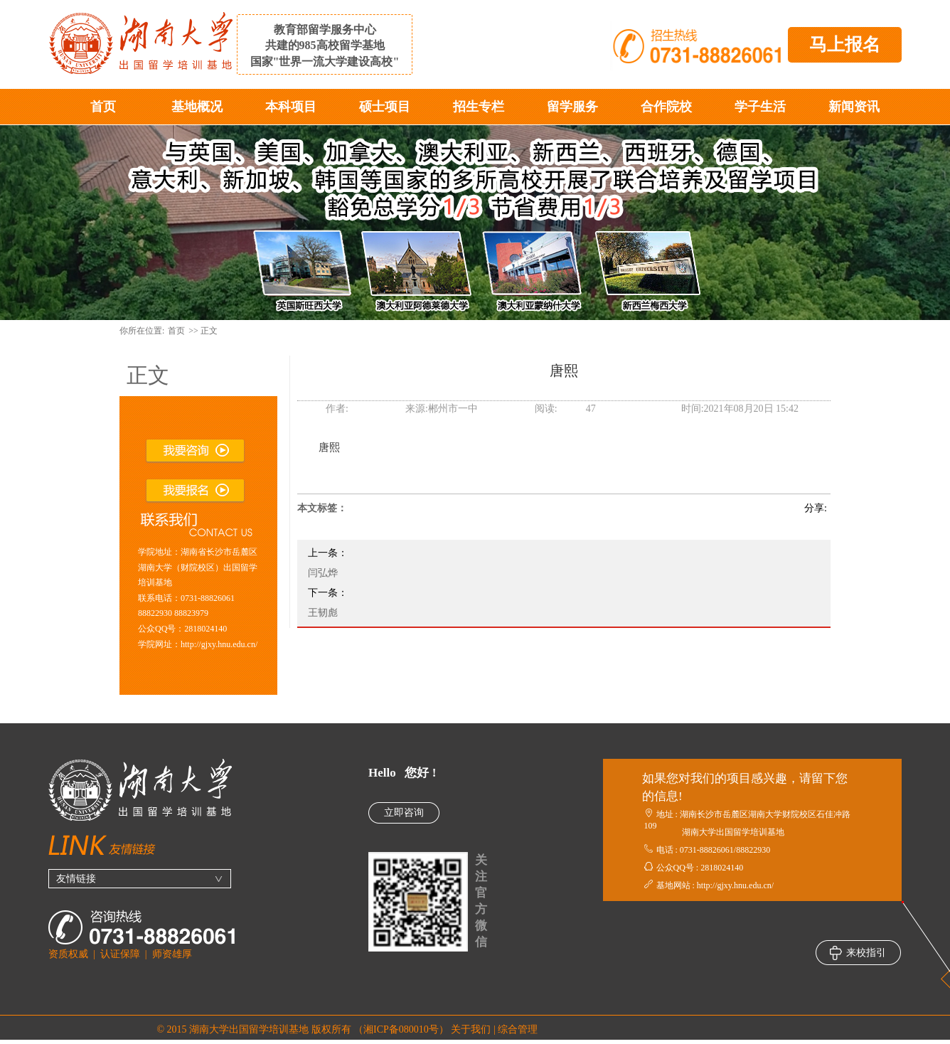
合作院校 (666, 107)
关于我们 (471, 1029)
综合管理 (518, 1029)
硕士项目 (384, 107)
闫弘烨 (323, 573)
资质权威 (68, 954)
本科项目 (290, 107)
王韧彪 (323, 612)
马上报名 (844, 44)
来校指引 (858, 953)
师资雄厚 (172, 954)
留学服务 (572, 107)
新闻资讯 (854, 107)
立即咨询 (404, 812)
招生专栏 (478, 107)
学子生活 (760, 107)
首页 (103, 107)
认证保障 (120, 954)
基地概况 (197, 107)
